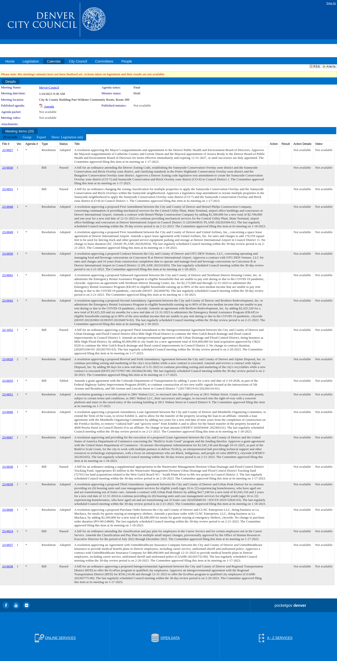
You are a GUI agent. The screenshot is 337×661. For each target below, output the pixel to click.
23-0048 (7, 206)
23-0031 (7, 189)
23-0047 (7, 437)
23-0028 (7, 359)
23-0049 (7, 232)
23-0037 (7, 545)
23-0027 (7, 150)
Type (45, 144)
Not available (142, 105)
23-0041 (7, 275)
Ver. (19, 144)
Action (274, 144)
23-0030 (7, 167)
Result (286, 144)
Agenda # (31, 144)
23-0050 (7, 253)
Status (63, 144)
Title (77, 144)
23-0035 (7, 380)
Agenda (49, 106)
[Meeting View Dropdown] (67, 137)
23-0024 (7, 531)
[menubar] (43, 137)
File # (5, 144)
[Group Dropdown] (27, 137)
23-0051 (7, 394)
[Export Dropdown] (41, 137)
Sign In (331, 3)
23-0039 (7, 484)
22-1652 (7, 330)
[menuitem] (10, 137)
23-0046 (7, 412)
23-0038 (7, 566)
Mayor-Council (49, 87)
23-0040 (7, 509)
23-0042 (7, 300)
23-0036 (7, 466)
